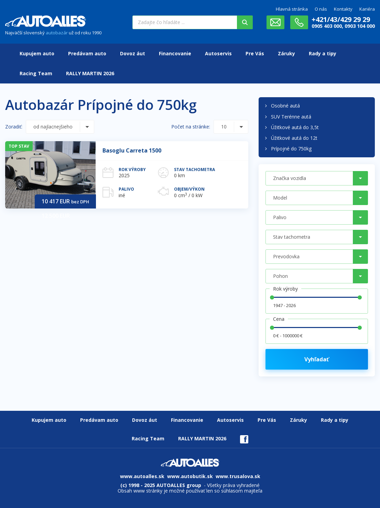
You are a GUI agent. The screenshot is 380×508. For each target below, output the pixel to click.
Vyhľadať (316, 359)
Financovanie (175, 53)
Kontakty (343, 9)
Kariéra (367, 9)
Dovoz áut (132, 53)
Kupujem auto (37, 53)
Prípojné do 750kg (291, 148)
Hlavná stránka (292, 9)
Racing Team (36, 73)
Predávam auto (87, 53)
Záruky (286, 53)
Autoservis (218, 53)
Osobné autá (285, 105)
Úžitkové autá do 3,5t (295, 127)
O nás (321, 9)
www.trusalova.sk (238, 476)
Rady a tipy (322, 53)
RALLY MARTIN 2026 (90, 73)
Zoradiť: (13, 126)
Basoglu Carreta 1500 (131, 150)
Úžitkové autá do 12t (294, 138)
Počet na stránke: (190, 126)
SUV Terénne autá (291, 116)
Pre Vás (255, 53)
